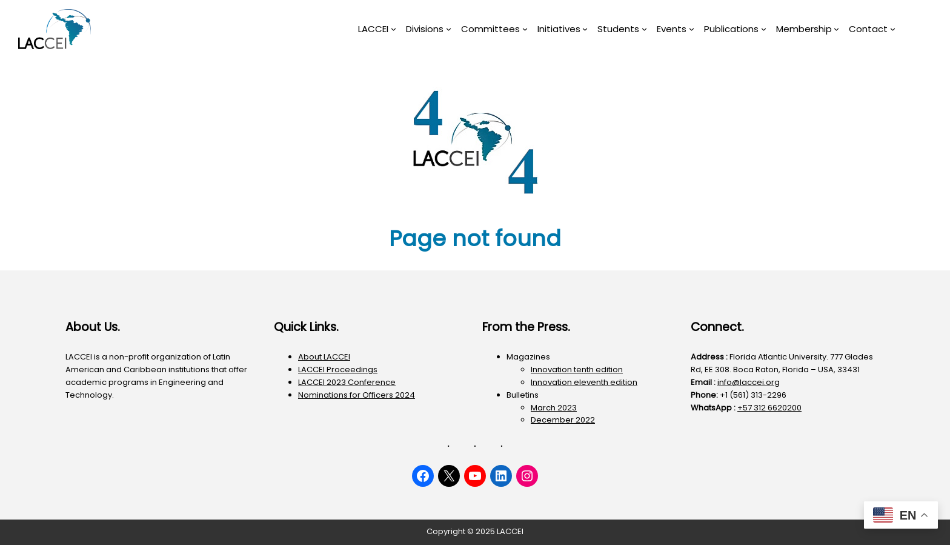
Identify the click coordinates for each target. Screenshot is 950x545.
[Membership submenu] (836, 29)
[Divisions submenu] (448, 29)
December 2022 (563, 420)
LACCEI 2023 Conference (347, 382)
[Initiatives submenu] (585, 29)
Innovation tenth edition (577, 369)
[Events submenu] (691, 29)
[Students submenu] (644, 29)
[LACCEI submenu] (393, 29)
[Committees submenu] (525, 29)
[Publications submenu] (763, 29)
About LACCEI (324, 357)
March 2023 (554, 407)
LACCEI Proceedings (337, 369)
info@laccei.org (748, 382)
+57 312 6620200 (769, 407)
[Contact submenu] (892, 29)
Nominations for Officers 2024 (356, 395)
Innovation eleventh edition (584, 382)
